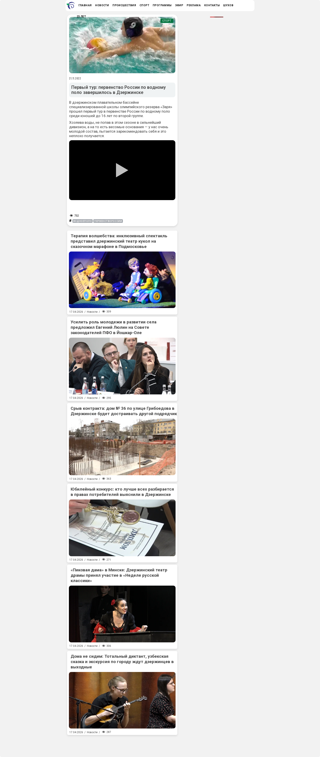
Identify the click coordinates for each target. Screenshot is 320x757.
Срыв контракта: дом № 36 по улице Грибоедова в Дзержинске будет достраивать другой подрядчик (124, 411)
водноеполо (82, 221)
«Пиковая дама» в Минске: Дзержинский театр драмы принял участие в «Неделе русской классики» (119, 575)
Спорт (167, 20)
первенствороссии (108, 221)
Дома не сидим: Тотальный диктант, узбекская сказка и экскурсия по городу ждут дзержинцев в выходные (122, 662)
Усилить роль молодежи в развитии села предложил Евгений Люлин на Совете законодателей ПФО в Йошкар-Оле (113, 327)
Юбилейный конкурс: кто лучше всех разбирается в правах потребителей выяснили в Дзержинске (122, 492)
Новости (92, 311)
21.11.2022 (75, 78)
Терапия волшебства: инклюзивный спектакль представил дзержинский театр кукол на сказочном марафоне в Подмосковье (119, 241)
